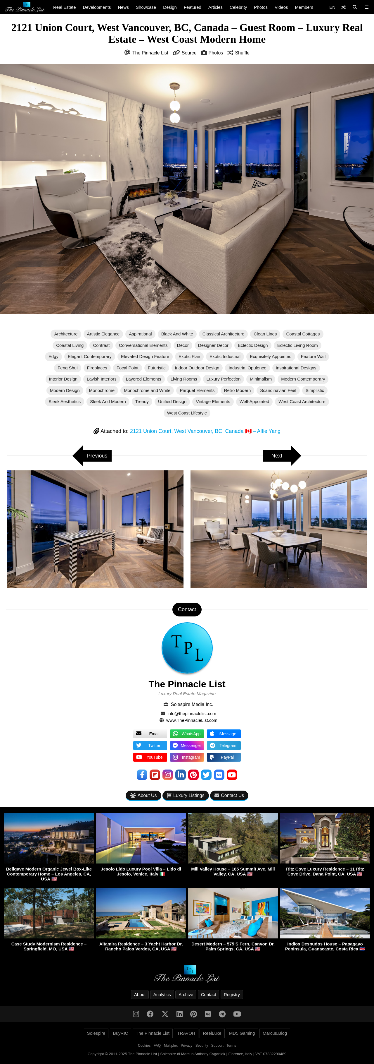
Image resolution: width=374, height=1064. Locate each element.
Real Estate (64, 7)
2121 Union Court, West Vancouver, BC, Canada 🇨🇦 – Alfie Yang (205, 431)
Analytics (162, 994)
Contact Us (229, 795)
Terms (231, 1046)
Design (170, 7)
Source (189, 52)
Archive (186, 994)
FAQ (157, 1046)
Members (304, 7)
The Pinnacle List (150, 52)
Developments (97, 7)
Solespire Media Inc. (192, 704)
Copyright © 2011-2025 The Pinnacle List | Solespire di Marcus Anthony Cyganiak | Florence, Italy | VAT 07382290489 (187, 1054)
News (123, 7)
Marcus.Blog (275, 1033)
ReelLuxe (212, 1033)
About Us (143, 795)
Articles (215, 7)
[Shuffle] (343, 7)
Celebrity (238, 7)
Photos (261, 7)
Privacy (186, 1046)
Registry (232, 994)
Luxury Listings (186, 795)
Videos (281, 7)
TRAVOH (186, 1033)
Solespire (96, 1033)
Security (201, 1046)
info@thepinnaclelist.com (191, 713)
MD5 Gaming (242, 1033)
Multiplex (171, 1046)
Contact (208, 994)
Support (217, 1046)
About (140, 994)
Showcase (146, 7)
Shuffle (242, 52)
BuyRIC (120, 1033)
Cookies (144, 1046)
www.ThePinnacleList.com (191, 720)
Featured (192, 7)
